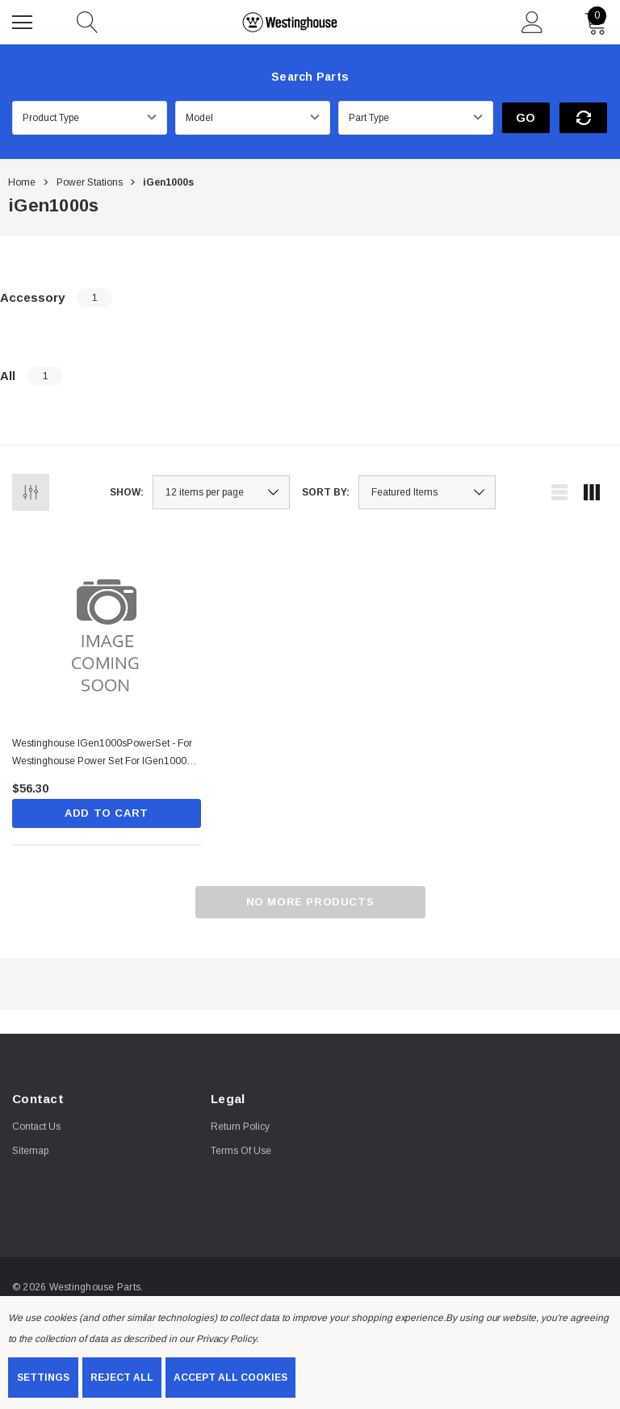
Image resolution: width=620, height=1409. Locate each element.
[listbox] (427, 492)
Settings (43, 1377)
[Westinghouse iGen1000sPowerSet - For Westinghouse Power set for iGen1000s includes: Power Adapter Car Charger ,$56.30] (106, 629)
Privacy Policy (226, 1338)
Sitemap (30, 1150)
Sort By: (326, 492)
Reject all (121, 1377)
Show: (127, 492)
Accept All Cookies (230, 1377)
